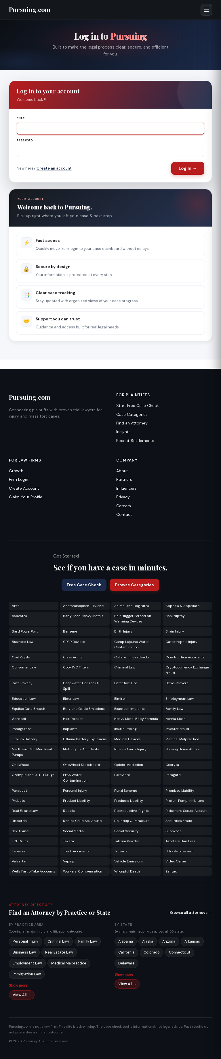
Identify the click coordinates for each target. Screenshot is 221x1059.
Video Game (175, 861)
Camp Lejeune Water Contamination (131, 644)
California (126, 952)
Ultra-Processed (179, 851)
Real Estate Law (25, 810)
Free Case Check (84, 584)
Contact (124, 514)
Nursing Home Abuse (182, 749)
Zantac (171, 871)
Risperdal (20, 820)
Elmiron (120, 698)
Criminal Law (124, 667)
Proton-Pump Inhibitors (184, 800)
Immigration (22, 728)
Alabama (125, 941)
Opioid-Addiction (128, 764)
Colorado (152, 952)
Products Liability (128, 800)
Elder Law (71, 698)
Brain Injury (174, 631)
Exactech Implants (129, 708)
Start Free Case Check (137, 405)
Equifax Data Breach (28, 708)
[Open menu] (206, 10)
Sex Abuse (20, 831)
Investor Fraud (177, 728)
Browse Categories (134, 584)
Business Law (22, 641)
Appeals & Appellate (182, 606)
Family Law (174, 708)
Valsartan (19, 861)
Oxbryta (172, 764)
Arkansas (192, 941)
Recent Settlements (135, 440)
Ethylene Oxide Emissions (84, 708)
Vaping (68, 861)
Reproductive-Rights (131, 810)
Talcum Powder (126, 841)
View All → (22, 995)
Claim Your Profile (25, 496)
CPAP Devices (74, 641)
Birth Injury (123, 631)
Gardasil (19, 718)
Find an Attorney (132, 423)
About (122, 470)
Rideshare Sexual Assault (186, 810)
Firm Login (18, 479)
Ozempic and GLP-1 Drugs (33, 774)
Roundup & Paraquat (131, 820)
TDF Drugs (20, 841)
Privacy (123, 496)
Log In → (188, 168)
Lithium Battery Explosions (85, 739)
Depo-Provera (176, 683)
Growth (16, 470)
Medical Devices (127, 739)
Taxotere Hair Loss (180, 841)
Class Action (73, 657)
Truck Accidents (76, 851)
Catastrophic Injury (181, 641)
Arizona (168, 941)
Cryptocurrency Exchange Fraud (187, 670)
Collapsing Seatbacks (132, 657)
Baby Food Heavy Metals (83, 616)
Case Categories (132, 414)
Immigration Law (27, 974)
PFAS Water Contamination (75, 777)
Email (22, 118)
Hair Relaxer (73, 718)
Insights (123, 431)
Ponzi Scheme (125, 790)
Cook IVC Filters (76, 667)
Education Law (24, 698)
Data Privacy (22, 683)
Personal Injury (75, 790)
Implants (70, 728)
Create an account (54, 168)
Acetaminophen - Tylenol (83, 606)
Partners (124, 479)
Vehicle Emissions (128, 861)
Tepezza (18, 851)
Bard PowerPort (25, 631)
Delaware (126, 963)
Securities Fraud (178, 820)
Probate (18, 800)
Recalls (69, 810)
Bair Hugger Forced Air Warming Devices (132, 619)
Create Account (24, 488)
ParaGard (122, 774)
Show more (18, 985)
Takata (68, 841)
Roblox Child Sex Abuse (82, 820)
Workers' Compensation (82, 871)
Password (25, 140)
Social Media (73, 831)
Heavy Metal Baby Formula (136, 718)
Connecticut (179, 952)
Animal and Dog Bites (131, 606)
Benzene (70, 631)
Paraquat (19, 790)
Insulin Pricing (125, 728)
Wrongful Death (127, 871)
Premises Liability (179, 790)
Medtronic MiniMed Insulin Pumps (33, 752)
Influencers (126, 488)
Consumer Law (24, 667)
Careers (123, 505)
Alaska (147, 941)
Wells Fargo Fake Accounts (33, 871)
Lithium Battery (24, 739)
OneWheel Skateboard (81, 764)
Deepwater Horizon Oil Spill (81, 686)
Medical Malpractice (182, 739)
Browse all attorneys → (190, 912)
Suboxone (173, 831)
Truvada (120, 851)
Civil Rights (21, 657)
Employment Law (179, 698)
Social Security (126, 831)
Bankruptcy (175, 616)
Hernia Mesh (175, 718)
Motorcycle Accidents (81, 749)
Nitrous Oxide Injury (130, 749)
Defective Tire (125, 683)
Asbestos (19, 616)
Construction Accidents (185, 657)
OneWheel (20, 764)
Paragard (173, 774)
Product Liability (76, 800)
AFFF (15, 606)
